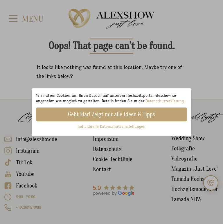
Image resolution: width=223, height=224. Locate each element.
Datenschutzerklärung (164, 101)
